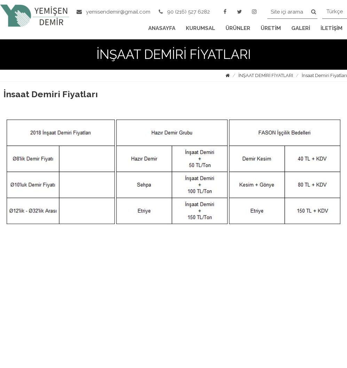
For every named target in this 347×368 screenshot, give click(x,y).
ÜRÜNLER (238, 28)
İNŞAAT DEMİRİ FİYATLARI (265, 75)
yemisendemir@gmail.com (113, 12)
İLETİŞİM (331, 28)
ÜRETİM (271, 28)
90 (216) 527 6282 (184, 12)
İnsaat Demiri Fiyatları (324, 75)
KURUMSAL (200, 28)
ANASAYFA (161, 28)
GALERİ (300, 28)
